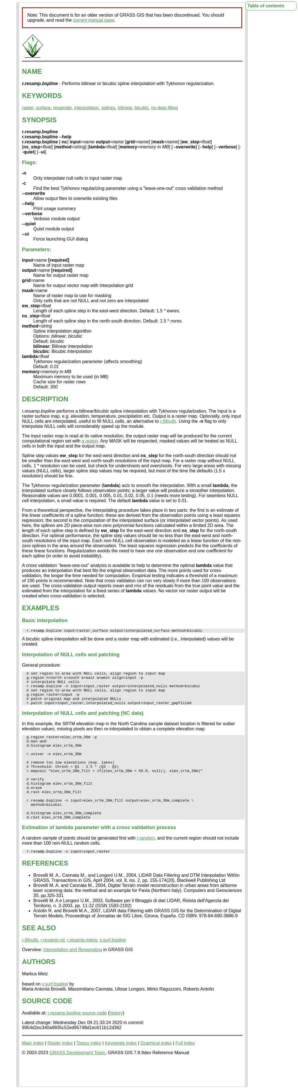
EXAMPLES (40, 608)
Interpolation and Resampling (72, 975)
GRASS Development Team (77, 1078)
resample (62, 107)
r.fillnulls (168, 421)
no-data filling (164, 107)
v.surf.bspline (113, 965)
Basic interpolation (45, 620)
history (116, 1038)
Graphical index (156, 1068)
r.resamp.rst (53, 965)
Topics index (88, 1068)
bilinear (125, 107)
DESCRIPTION (45, 399)
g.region (90, 441)
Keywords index (121, 1068)
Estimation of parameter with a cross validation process (99, 852)
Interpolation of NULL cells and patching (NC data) (83, 721)
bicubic (141, 107)
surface (43, 107)
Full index (185, 1068)
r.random (145, 862)
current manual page (93, 20)
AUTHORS (39, 987)
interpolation (86, 107)
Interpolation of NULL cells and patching (71, 655)
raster (27, 107)
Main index (33, 1068)
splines (108, 107)
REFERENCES (45, 888)
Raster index (60, 1068)
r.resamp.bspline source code (77, 1038)
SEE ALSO (39, 953)
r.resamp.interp (82, 965)
